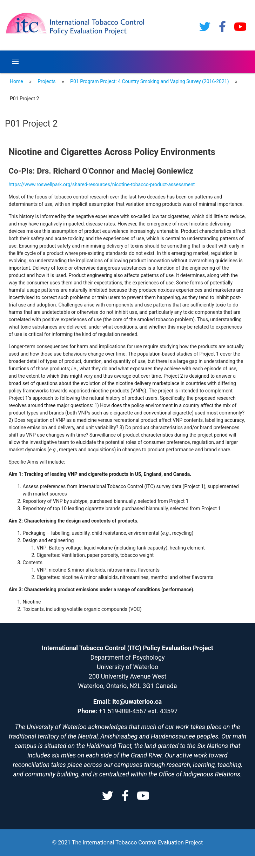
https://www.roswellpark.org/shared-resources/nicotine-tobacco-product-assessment (102, 184)
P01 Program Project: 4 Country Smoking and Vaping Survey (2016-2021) (149, 81)
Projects (46, 81)
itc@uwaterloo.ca (137, 701)
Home (16, 81)
